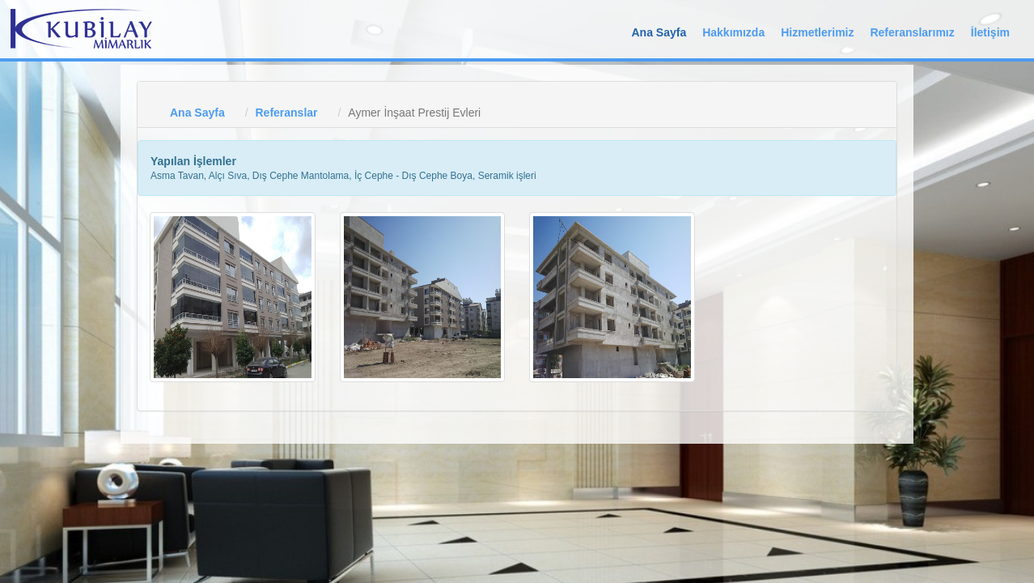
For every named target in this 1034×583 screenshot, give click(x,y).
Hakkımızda (733, 32)
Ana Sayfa (658, 32)
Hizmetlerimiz (817, 32)
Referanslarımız (912, 32)
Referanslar (286, 112)
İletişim (990, 32)
